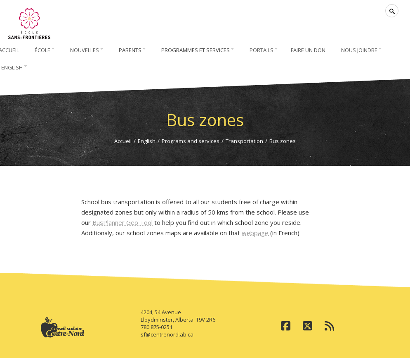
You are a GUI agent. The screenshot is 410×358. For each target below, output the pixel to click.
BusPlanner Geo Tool (122, 222)
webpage (256, 233)
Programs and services (190, 141)
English (147, 141)
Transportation (244, 141)
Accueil (123, 141)
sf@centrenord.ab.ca (167, 334)
